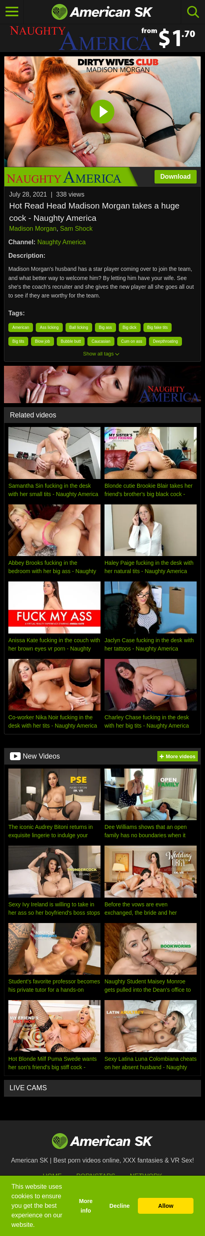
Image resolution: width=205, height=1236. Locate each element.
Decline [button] (119, 1206)
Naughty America (61, 242)
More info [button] (86, 1206)
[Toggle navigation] (12, 12)
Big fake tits (157, 327)
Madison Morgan (32, 228)
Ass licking (49, 327)
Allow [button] (165, 1206)
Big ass (105, 327)
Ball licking (79, 327)
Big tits (18, 341)
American (20, 327)
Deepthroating (165, 341)
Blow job (42, 341)
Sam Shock (76, 228)
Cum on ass (131, 341)
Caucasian (100, 341)
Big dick (130, 327)
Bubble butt (71, 341)
